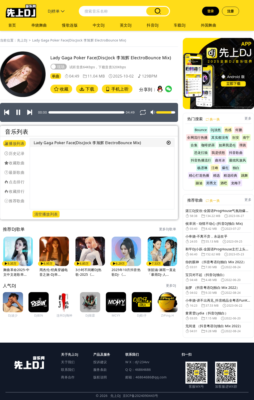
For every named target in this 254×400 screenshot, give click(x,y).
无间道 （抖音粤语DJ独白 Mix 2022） (214, 326)
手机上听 (117, 89)
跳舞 (244, 175)
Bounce (201, 130)
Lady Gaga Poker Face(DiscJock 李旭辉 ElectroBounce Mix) (79, 40)
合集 (194, 145)
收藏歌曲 (14, 163)
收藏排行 (14, 191)
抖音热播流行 (201, 160)
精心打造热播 (199, 175)
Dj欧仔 (141, 315)
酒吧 (223, 183)
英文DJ (126, 25)
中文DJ (99, 25)
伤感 (228, 130)
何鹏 (238, 130)
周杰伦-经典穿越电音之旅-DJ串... (53, 272)
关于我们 (68, 362)
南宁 (246, 137)
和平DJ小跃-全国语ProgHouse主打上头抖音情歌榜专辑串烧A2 (218, 249)
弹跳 (242, 145)
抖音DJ (153, 25)
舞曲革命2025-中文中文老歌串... (16, 272)
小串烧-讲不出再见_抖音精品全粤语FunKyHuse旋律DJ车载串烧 (218, 300)
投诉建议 (100, 362)
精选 (216, 175)
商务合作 (68, 377)
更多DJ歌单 (167, 229)
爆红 (225, 168)
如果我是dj (227, 145)
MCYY (116, 315)
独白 (236, 168)
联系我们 (68, 369)
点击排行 (14, 182)
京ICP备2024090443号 (140, 395)
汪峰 (214, 168)
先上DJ (22, 40)
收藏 (61, 89)
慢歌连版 (70, 25)
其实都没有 (219, 137)
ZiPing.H (167, 315)
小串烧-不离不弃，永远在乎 (206, 236)
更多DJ (171, 285)
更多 (248, 118)
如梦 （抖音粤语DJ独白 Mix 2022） (212, 287)
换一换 (213, 119)
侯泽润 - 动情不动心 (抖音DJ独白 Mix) (214, 223)
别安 (235, 137)
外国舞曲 (208, 25)
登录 (210, 11)
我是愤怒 (218, 152)
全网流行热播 (197, 137)
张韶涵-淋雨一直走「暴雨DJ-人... (162, 272)
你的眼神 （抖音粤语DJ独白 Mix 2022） (215, 262)
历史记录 (14, 153)
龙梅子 (236, 183)
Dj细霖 (90, 315)
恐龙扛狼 (201, 152)
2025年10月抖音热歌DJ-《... (126, 272)
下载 (87, 89)
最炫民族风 (237, 160)
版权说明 (100, 377)
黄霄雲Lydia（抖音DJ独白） (206, 313)
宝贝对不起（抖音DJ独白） (205, 274)
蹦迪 (199, 183)
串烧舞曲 (39, 25)
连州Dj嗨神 (64, 315)
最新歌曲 (14, 172)
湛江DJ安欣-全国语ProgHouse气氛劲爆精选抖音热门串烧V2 (218, 210)
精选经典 (230, 175)
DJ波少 (13, 315)
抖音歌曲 (236, 152)
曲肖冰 (220, 160)
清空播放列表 (46, 214)
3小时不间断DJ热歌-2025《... (88, 272)
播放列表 (14, 143)
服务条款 (100, 369)
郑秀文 (211, 183)
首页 (12, 25)
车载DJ (180, 25)
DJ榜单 (56, 11)
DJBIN (38, 315)
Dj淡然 (216, 130)
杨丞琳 (202, 168)
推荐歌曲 (14, 201)
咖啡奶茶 (208, 145)
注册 (230, 11)
